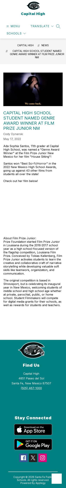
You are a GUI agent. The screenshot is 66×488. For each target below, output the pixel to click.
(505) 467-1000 (31, 388)
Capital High (25, 45)
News (45, 45)
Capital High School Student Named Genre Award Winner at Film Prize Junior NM (37, 54)
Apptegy (41, 482)
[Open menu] (13, 26)
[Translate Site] (42, 26)
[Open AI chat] (56, 478)
